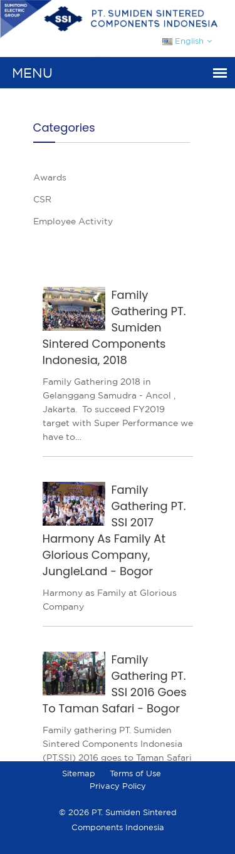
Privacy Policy (118, 786)
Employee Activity (73, 221)
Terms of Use (135, 773)
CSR (42, 199)
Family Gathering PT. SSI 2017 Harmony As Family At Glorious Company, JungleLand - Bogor (114, 530)
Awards (49, 177)
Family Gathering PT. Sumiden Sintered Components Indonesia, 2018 (114, 327)
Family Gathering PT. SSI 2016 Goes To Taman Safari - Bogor (115, 684)
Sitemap (78, 773)
